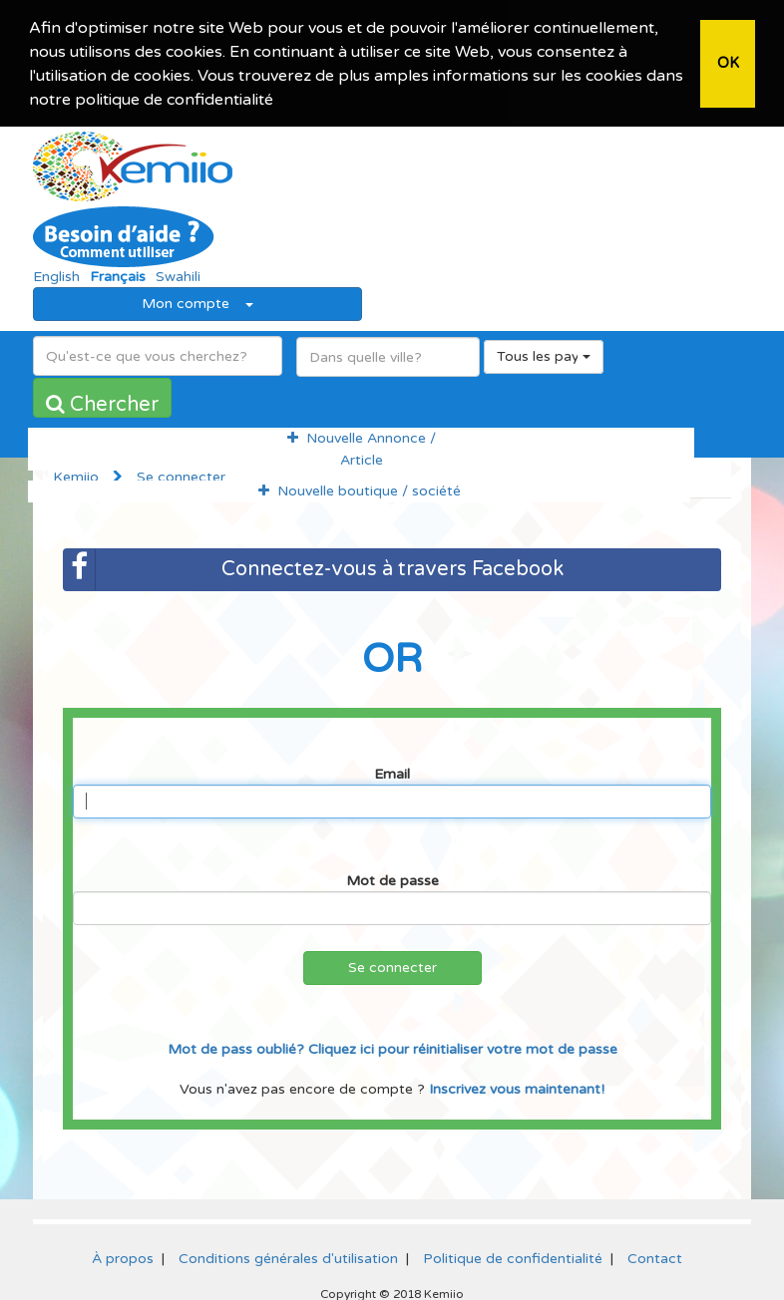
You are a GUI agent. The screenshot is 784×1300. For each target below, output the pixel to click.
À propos (123, 1255)
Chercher (102, 403)
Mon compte (197, 301)
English (56, 274)
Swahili (178, 274)
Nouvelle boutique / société (359, 488)
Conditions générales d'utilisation (288, 1255)
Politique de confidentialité (512, 1255)
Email (392, 771)
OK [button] (728, 63)
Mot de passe (392, 877)
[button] (280, 102)
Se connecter (392, 964)
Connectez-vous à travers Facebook (314, 567)
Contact (654, 1255)
